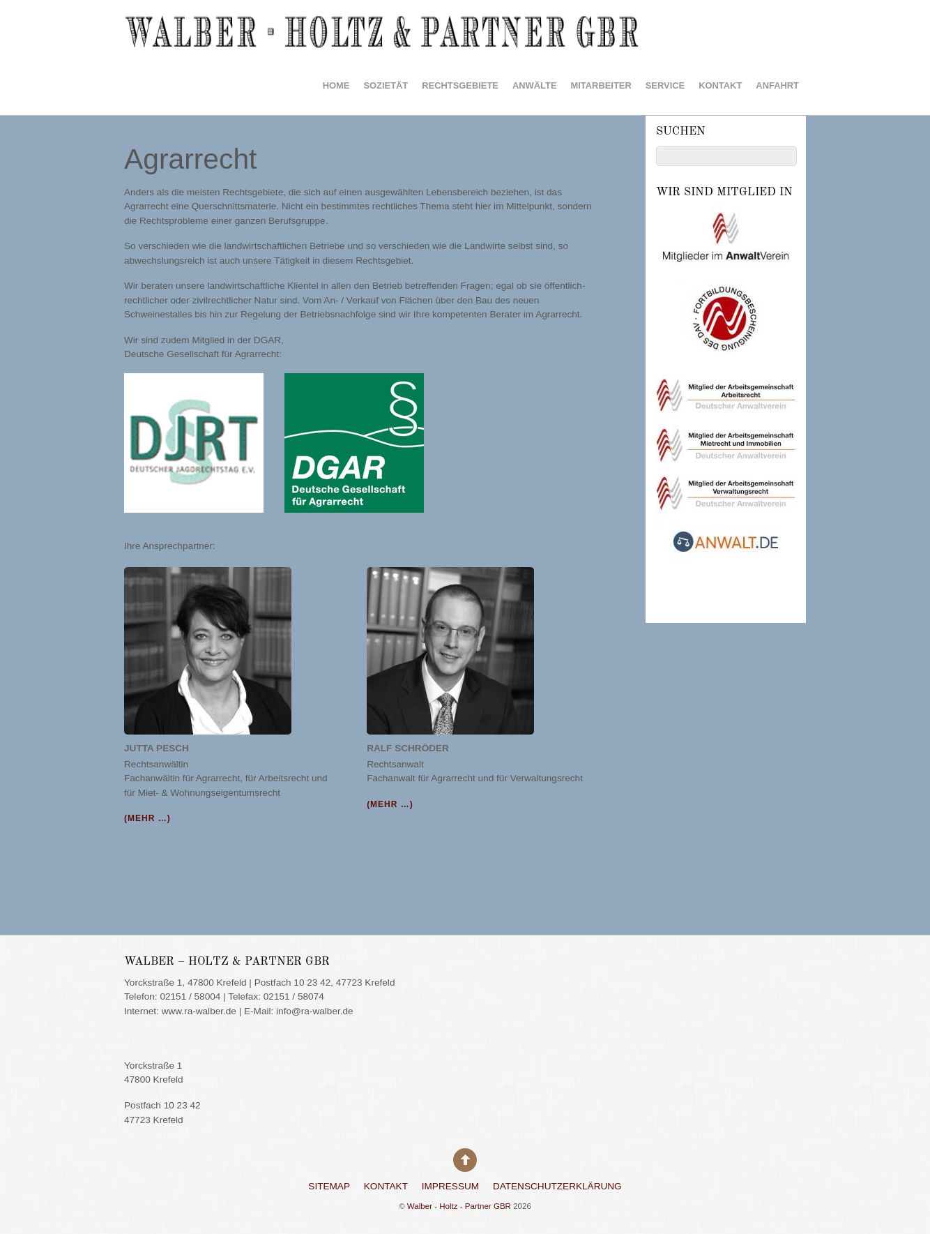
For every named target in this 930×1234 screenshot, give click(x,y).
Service (665, 85)
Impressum (450, 1186)
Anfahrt (777, 85)
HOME (336, 85)
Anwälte (534, 85)
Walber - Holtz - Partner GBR (459, 1206)
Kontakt (720, 85)
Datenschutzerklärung (557, 1186)
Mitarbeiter (601, 85)
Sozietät (385, 85)
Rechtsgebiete (460, 85)
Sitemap (329, 1186)
